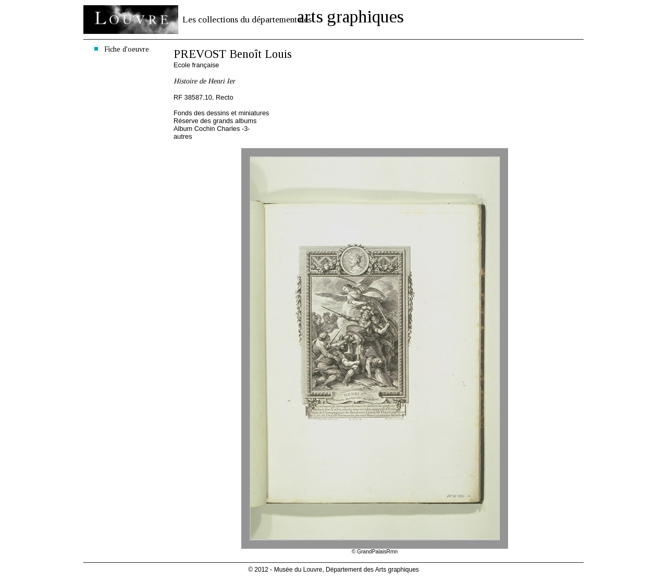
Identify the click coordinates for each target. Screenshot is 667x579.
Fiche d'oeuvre (126, 49)
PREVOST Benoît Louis (233, 54)
